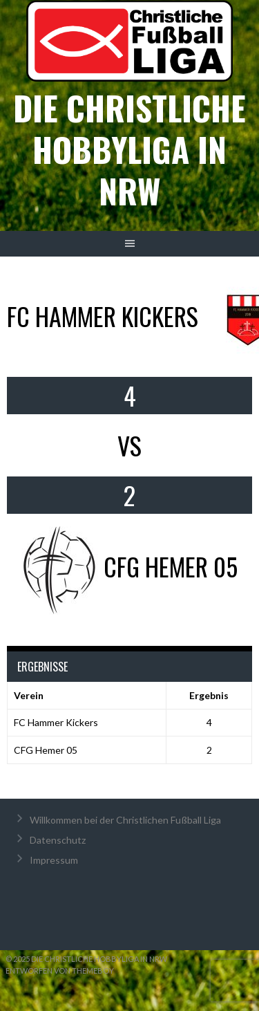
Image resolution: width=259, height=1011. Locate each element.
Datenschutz (58, 840)
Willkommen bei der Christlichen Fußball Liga (125, 820)
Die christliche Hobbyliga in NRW (129, 149)
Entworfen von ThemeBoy (60, 970)
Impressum (54, 860)
